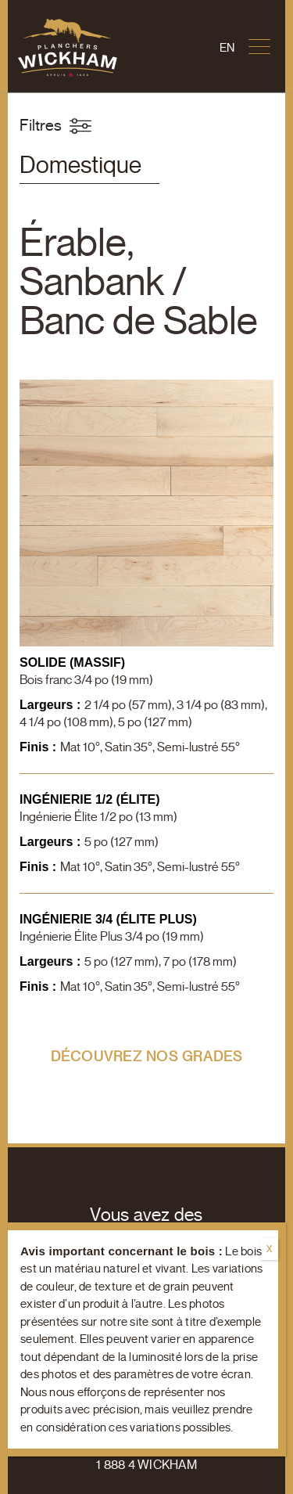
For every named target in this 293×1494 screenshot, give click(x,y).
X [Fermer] (269, 1249)
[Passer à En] (227, 48)
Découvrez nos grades (147, 1056)
